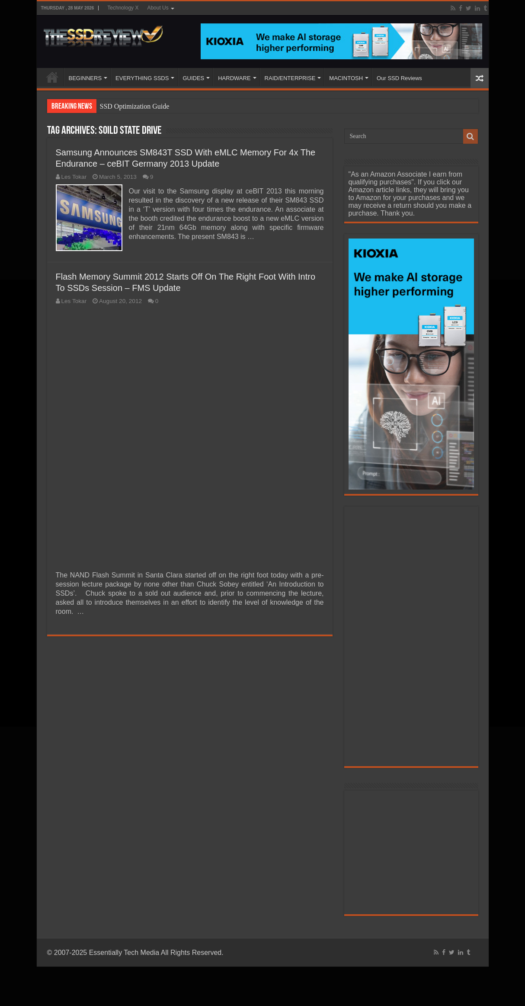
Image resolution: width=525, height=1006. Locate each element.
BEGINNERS (85, 78)
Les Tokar (74, 177)
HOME (52, 77)
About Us (157, 8)
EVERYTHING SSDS (142, 78)
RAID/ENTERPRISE (290, 78)
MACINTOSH (346, 78)
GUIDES (193, 78)
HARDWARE (234, 78)
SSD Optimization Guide (135, 106)
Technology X (122, 8)
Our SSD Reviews (399, 78)
